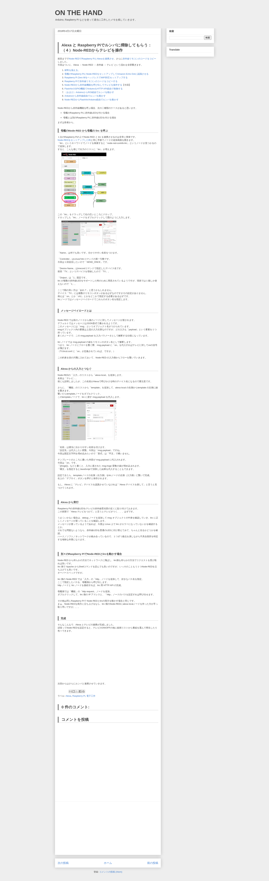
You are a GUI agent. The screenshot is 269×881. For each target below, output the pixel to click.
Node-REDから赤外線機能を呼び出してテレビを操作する (93, 85)
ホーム (108, 862)
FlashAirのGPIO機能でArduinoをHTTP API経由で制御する (94, 88)
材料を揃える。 (72, 70)
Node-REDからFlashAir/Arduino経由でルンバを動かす (92, 99)
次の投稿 (63, 862)
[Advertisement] (108, 828)
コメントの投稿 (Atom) (110, 872)
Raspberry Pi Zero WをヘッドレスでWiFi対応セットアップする (96, 77)
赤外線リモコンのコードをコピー (139, 58)
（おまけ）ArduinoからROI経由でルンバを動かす (89, 92)
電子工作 (90, 696)
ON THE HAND (79, 12)
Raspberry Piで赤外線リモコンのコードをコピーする (91, 81)
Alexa (68, 696)
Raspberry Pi (78, 696)
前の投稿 (152, 862)
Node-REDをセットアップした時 (74, 140)
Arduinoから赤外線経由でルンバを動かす (85, 96)
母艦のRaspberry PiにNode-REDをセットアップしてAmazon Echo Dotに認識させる (107, 74)
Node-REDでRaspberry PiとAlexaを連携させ (91, 58)
